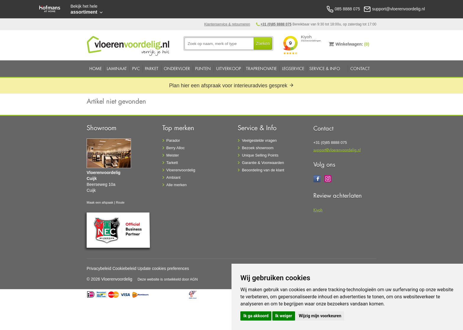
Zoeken (263, 43)
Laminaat (117, 68)
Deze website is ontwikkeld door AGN (167, 279)
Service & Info (324, 68)
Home (95, 68)
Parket (151, 68)
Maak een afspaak (100, 202)
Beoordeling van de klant (263, 170)
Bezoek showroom (257, 148)
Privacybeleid (99, 268)
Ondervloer (177, 68)
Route (120, 202)
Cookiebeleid (124, 268)
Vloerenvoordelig (180, 170)
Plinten (203, 68)
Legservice (293, 68)
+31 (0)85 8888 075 (276, 24)
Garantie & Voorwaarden (263, 162)
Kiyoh (318, 209)
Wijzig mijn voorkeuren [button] (320, 315)
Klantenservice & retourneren (227, 24)
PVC (136, 68)
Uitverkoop (228, 68)
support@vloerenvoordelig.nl (337, 149)
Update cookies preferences (163, 268)
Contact (360, 68)
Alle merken (176, 185)
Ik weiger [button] (283, 315)
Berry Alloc (175, 148)
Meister (172, 155)
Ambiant (173, 177)
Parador (173, 140)
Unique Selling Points (260, 155)
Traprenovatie (261, 68)
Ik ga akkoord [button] (255, 315)
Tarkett (172, 162)
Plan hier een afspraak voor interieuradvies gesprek (231, 85)
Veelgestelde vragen (259, 140)
